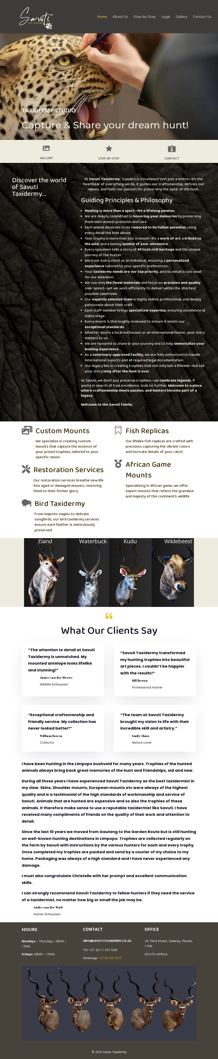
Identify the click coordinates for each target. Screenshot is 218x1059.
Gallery (181, 17)
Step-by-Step (144, 17)
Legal (165, 17)
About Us (120, 17)
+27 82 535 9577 (110, 958)
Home (102, 17)
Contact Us (202, 17)
